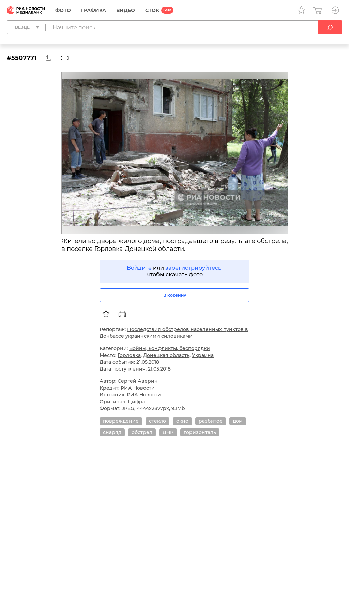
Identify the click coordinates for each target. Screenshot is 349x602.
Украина (203, 355)
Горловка (129, 355)
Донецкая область (166, 355)
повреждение (121, 421)
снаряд (112, 432)
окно (182, 421)
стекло (157, 421)
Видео (125, 10)
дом (238, 421)
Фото (63, 10)
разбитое (211, 421)
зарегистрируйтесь (193, 268)
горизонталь (200, 432)
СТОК (152, 10)
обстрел (142, 432)
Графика (93, 10)
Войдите (139, 268)
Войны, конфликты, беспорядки (169, 348)
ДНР (168, 432)
